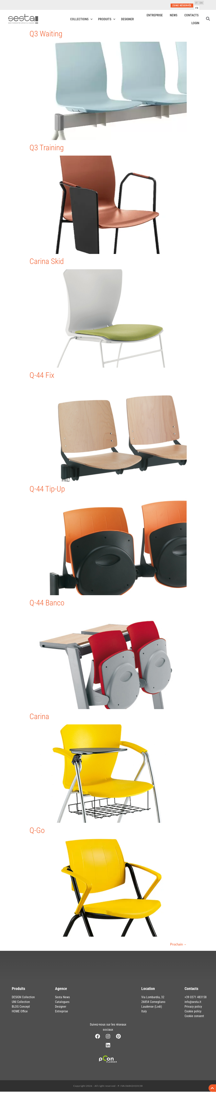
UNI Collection (21, 1002)
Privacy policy (193, 1006)
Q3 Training (46, 147)
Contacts (191, 15)
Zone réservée (181, 5)
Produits (106, 19)
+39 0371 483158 (196, 997)
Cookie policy (193, 1011)
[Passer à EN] (201, 3)
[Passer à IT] (196, 3)
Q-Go (37, 830)
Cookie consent (194, 1016)
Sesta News (62, 997)
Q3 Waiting (45, 33)
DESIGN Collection (23, 997)
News (173, 15)
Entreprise (155, 15)
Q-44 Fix (41, 375)
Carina (39, 716)
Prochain (178, 944)
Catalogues (62, 1002)
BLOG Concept (21, 1006)
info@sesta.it (193, 1002)
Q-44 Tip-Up (47, 489)
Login (195, 23)
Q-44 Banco (46, 602)
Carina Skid (46, 261)
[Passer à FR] (196, 8)
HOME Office (20, 1011)
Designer (127, 19)
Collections (81, 19)
